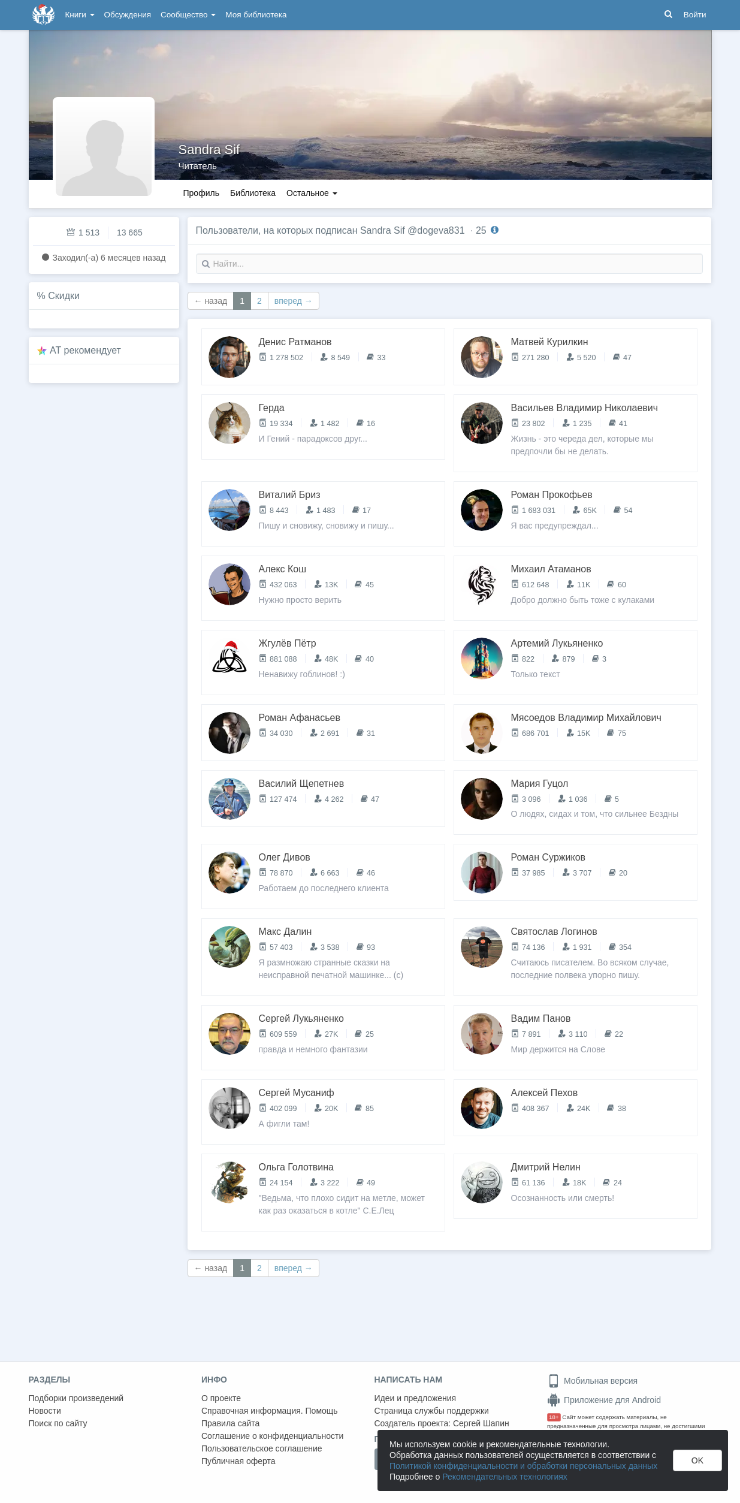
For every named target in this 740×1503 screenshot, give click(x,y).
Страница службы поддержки (431, 1411)
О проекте (221, 1398)
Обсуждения (127, 14)
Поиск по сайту (58, 1423)
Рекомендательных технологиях (504, 1476)
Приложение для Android (604, 1400)
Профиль (201, 193)
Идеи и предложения (415, 1398)
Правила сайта (230, 1423)
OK (697, 1460)
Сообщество (188, 14)
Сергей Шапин (481, 1423)
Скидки (64, 296)
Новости (45, 1411)
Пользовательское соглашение (261, 1448)
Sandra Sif (209, 149)
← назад (211, 301)
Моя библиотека (255, 14)
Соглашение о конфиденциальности (272, 1436)
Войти (695, 14)
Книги (80, 14)
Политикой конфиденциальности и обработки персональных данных (523, 1466)
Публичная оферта (238, 1461)
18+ (554, 1417)
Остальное (311, 193)
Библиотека (253, 193)
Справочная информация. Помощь (269, 1411)
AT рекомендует (85, 350)
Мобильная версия (592, 1380)
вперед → (293, 301)
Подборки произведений (76, 1398)
